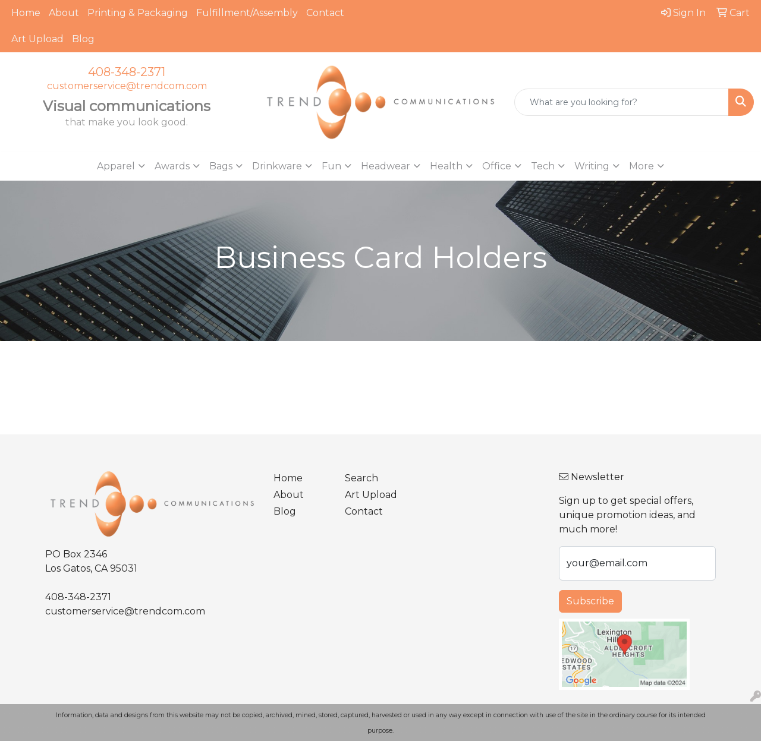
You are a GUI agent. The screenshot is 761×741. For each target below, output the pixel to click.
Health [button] (446, 166)
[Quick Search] (621, 102)
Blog (83, 39)
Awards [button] (172, 166)
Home (25, 12)
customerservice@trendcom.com (127, 86)
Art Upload (37, 39)
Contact (325, 12)
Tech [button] (543, 166)
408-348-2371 (126, 72)
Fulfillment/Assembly (247, 12)
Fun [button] (331, 166)
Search (361, 478)
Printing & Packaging (137, 12)
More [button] (641, 166)
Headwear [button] (385, 166)
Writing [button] (591, 166)
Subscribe (590, 601)
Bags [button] (220, 166)
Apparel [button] (116, 166)
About (64, 12)
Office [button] (496, 166)
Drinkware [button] (277, 166)
